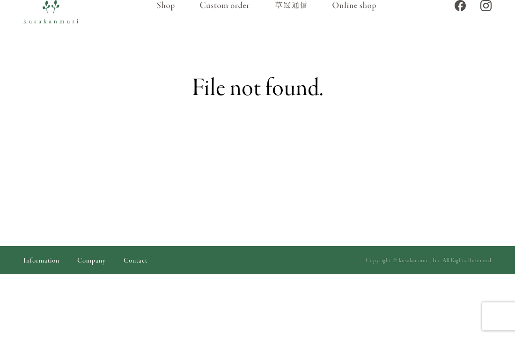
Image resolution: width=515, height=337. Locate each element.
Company (91, 261)
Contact (135, 261)
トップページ (200, 149)
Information (41, 261)
